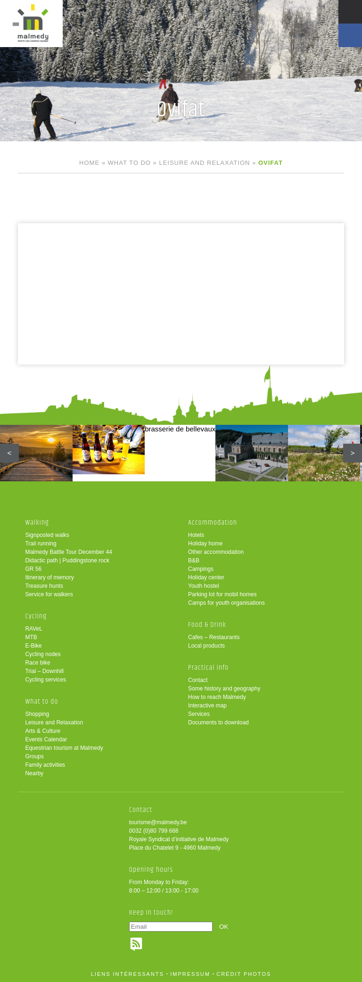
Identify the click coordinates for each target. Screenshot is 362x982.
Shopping (37, 714)
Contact (197, 680)
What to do (129, 162)
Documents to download (218, 722)
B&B (193, 560)
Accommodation (212, 522)
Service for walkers (49, 594)
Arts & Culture (42, 731)
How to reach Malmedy (217, 697)
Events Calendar (46, 739)
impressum (190, 974)
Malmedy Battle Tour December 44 (68, 552)
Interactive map (207, 705)
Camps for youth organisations (226, 603)
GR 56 (33, 569)
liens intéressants (127, 974)
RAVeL (33, 628)
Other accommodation (216, 552)
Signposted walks (47, 535)
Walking (37, 522)
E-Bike (33, 645)
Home (89, 162)
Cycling (36, 616)
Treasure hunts (44, 586)
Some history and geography (224, 688)
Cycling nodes (42, 654)
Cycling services (45, 679)
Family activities (45, 765)
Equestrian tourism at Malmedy (64, 748)
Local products (206, 645)
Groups (34, 756)
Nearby (34, 773)
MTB (31, 637)
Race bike (37, 662)
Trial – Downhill (44, 671)
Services (199, 714)
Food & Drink (207, 625)
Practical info (208, 668)
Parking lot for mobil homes (222, 594)
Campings (201, 569)
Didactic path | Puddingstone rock (67, 560)
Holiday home (205, 543)
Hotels (196, 535)
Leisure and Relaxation (204, 162)
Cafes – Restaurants (213, 637)
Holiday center (206, 577)
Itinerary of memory (49, 577)
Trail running (40, 543)
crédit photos (243, 974)
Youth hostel (203, 586)
